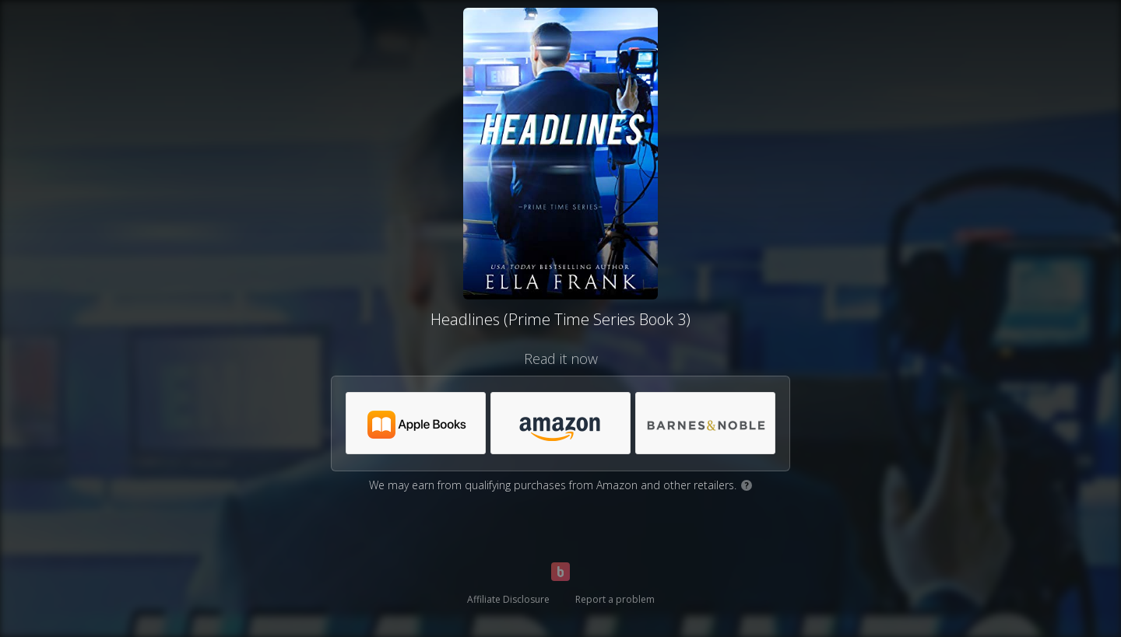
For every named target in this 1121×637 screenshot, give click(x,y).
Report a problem (615, 599)
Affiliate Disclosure (508, 599)
